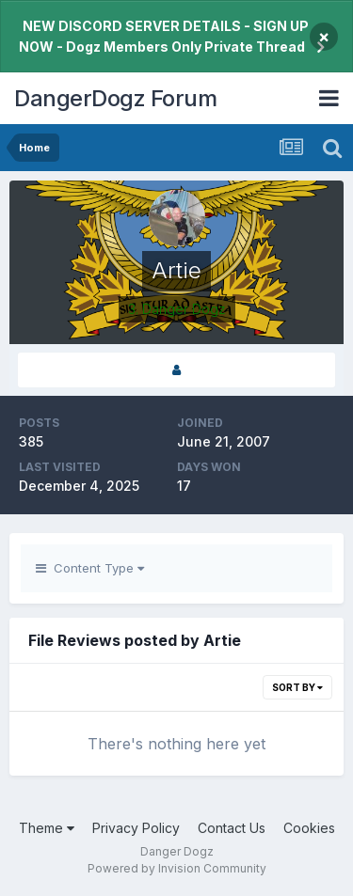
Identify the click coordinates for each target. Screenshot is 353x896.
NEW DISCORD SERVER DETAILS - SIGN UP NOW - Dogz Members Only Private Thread (164, 36)
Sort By (297, 687)
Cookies (309, 828)
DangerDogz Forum (115, 98)
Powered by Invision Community (177, 868)
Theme (46, 828)
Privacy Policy (136, 828)
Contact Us (231, 828)
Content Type (90, 567)
